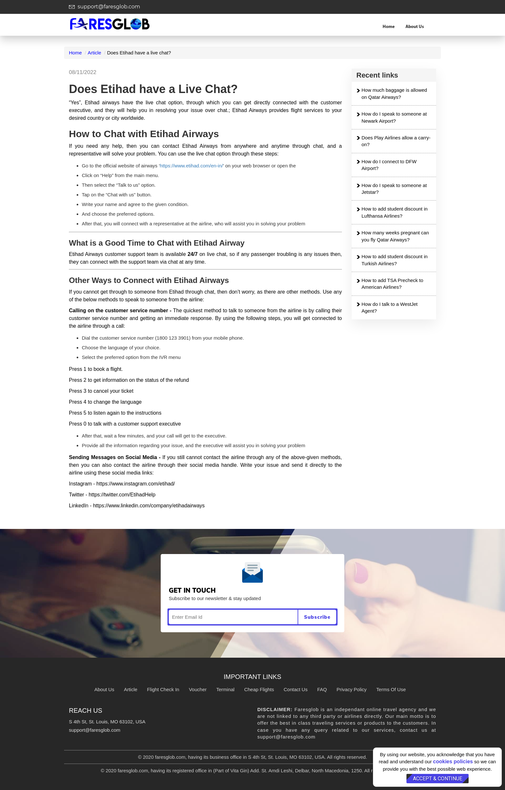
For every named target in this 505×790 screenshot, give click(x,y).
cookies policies (453, 761)
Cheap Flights (259, 689)
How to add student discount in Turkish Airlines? (395, 260)
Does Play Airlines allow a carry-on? (396, 141)
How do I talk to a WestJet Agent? (390, 307)
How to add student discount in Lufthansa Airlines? (395, 212)
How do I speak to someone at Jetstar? (394, 189)
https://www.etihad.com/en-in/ (191, 165)
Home (389, 26)
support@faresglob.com (104, 7)
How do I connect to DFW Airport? (389, 165)
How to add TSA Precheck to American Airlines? (393, 283)
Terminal (225, 689)
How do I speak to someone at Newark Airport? (394, 117)
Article (94, 52)
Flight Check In (163, 689)
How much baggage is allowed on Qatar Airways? (394, 93)
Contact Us (296, 689)
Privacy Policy (352, 689)
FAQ (322, 689)
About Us (414, 26)
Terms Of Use (391, 689)
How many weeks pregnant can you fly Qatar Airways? (395, 236)
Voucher (197, 689)
